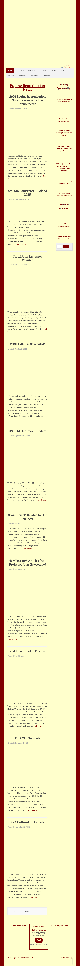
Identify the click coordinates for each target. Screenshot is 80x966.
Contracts (22, 75)
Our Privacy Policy (66, 958)
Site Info (46, 75)
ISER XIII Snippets (27, 738)
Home (10, 70)
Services (44, 70)
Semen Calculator (58, 70)
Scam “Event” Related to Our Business (27, 517)
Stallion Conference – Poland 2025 (27, 193)
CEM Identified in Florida (27, 651)
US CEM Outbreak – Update (27, 431)
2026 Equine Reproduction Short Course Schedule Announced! (27, 100)
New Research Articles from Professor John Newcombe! (27, 562)
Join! (39, 940)
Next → (28, 911)
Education (31, 70)
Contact (11, 75)
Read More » (21, 244)
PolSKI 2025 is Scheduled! (27, 344)
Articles (20, 70)
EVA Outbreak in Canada (27, 822)
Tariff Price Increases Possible (27, 258)
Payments (34, 75)
